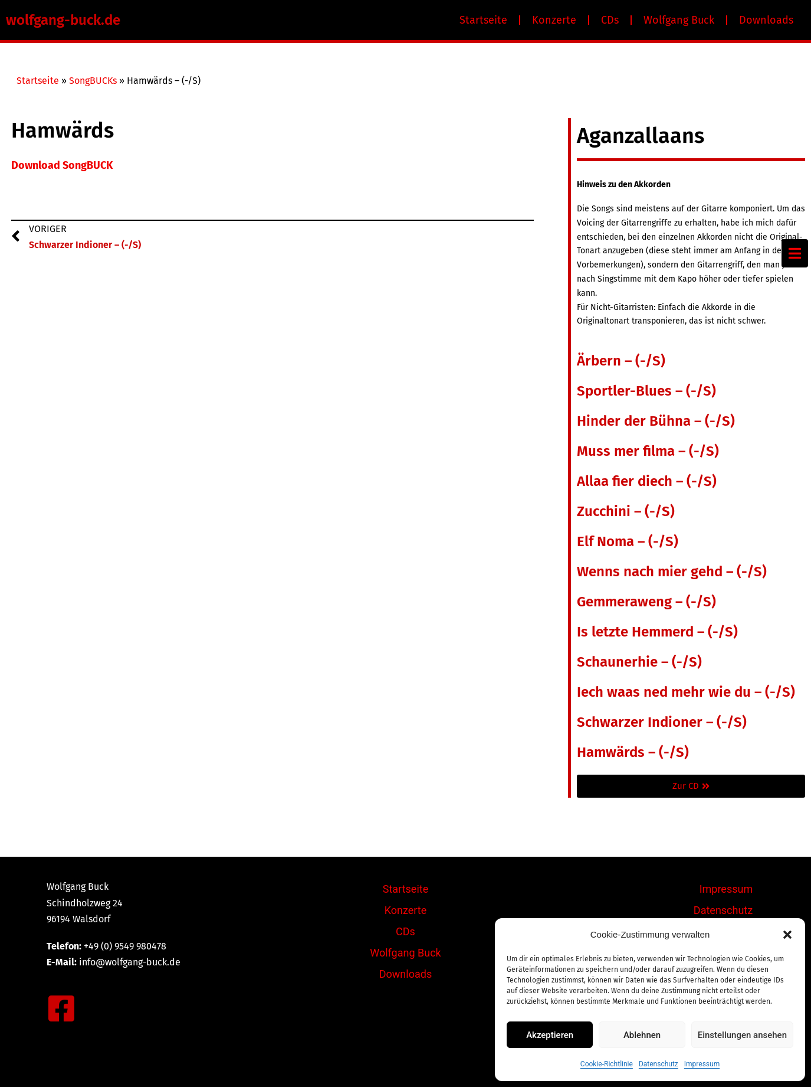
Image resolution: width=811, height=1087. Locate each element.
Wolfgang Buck (678, 20)
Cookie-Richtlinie (606, 1064)
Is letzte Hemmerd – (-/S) (657, 632)
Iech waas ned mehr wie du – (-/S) (686, 692)
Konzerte (554, 20)
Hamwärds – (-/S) (633, 752)
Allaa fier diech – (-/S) (647, 481)
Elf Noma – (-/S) (627, 541)
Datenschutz (658, 1064)
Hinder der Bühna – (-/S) (656, 421)
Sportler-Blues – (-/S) (646, 391)
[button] (787, 935)
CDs (610, 20)
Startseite (483, 20)
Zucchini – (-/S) (626, 511)
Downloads (766, 20)
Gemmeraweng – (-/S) (646, 601)
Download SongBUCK (62, 165)
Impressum (702, 1064)
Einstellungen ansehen (742, 1035)
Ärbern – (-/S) (621, 360)
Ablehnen (642, 1035)
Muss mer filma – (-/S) (648, 451)
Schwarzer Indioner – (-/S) (662, 722)
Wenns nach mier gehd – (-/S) (672, 571)
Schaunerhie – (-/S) (639, 662)
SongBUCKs (93, 80)
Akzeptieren (549, 1035)
